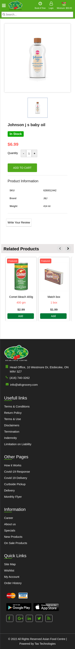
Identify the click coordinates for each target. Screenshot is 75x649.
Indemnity (10, 437)
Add (20, 316)
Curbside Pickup (14, 484)
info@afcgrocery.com (21, 384)
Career (8, 518)
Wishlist (9, 570)
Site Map (10, 564)
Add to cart (22, 167)
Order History (13, 583)
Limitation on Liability (17, 444)
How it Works (12, 465)
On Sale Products (15, 543)
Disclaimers (11, 425)
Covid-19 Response (17, 471)
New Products (13, 536)
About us (10, 524)
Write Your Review (19, 222)
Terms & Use (12, 419)
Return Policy (13, 412)
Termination (11, 431)
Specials (9, 530)
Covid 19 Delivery (15, 477)
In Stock (16, 134)
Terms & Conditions (17, 406)
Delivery (9, 490)
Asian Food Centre (53, 639)
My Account (11, 576)
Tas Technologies (45, 643)
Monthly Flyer (13, 496)
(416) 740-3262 (17, 377)
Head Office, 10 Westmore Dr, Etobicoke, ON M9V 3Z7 (36, 369)
